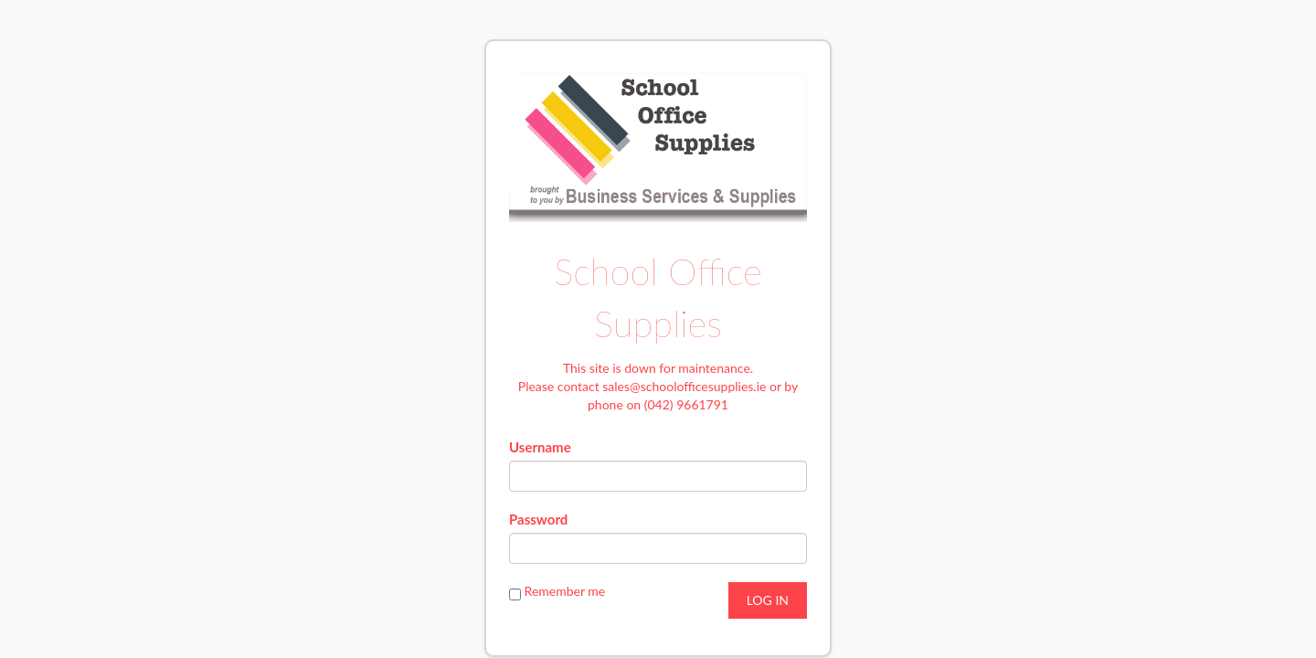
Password (538, 519)
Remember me (565, 591)
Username (540, 447)
